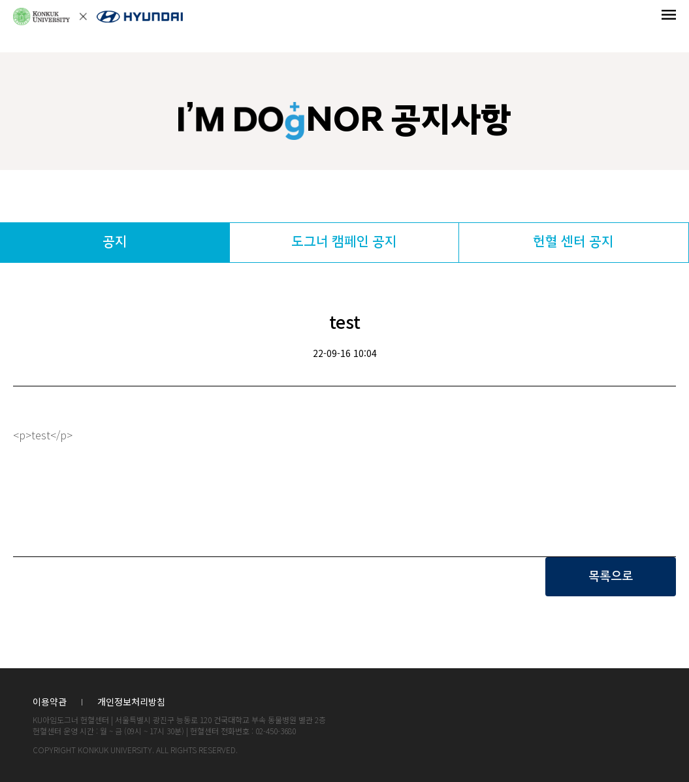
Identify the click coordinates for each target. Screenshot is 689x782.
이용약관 (50, 702)
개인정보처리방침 (131, 702)
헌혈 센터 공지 (573, 242)
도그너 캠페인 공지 (344, 242)
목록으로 (610, 576)
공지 (115, 242)
